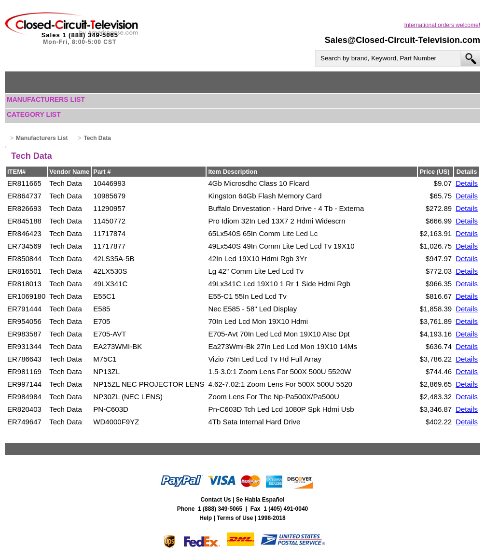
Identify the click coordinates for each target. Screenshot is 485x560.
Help (205, 518)
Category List (34, 114)
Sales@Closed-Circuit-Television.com (402, 40)
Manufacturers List (46, 99)
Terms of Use (235, 518)
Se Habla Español (260, 499)
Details (467, 183)
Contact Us (215, 499)
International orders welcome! (442, 25)
